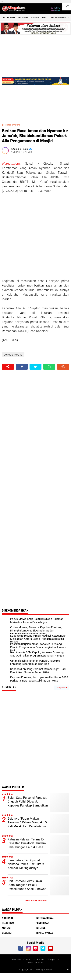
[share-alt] (8, 367)
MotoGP (6, 927)
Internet (41, 927)
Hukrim (11, 17)
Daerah (35, 17)
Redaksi (41, 959)
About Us (16, 959)
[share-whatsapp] (49, 367)
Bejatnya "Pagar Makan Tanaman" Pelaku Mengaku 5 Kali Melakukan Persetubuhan (28, 822)
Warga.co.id (53, 959)
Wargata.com (11, 163)
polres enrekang (12, 125)
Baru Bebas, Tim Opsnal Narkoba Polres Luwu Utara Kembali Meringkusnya (26, 864)
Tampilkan (61, 687)
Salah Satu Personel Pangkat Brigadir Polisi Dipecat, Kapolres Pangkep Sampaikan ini (28, 803)
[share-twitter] (35, 367)
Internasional (45, 918)
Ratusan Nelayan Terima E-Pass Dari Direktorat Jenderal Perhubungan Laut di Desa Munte (27, 845)
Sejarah (7, 932)
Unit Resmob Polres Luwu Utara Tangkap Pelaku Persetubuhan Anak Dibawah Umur (27, 887)
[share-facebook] (22, 367)
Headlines (23, 17)
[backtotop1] (68, 969)
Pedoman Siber (35, 962)
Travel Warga (44, 932)
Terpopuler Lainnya (36, 900)
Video (44, 17)
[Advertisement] (35, 236)
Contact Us (29, 959)
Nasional (7, 918)
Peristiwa (8, 922)
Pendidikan (42, 922)
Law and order (58, 17)
